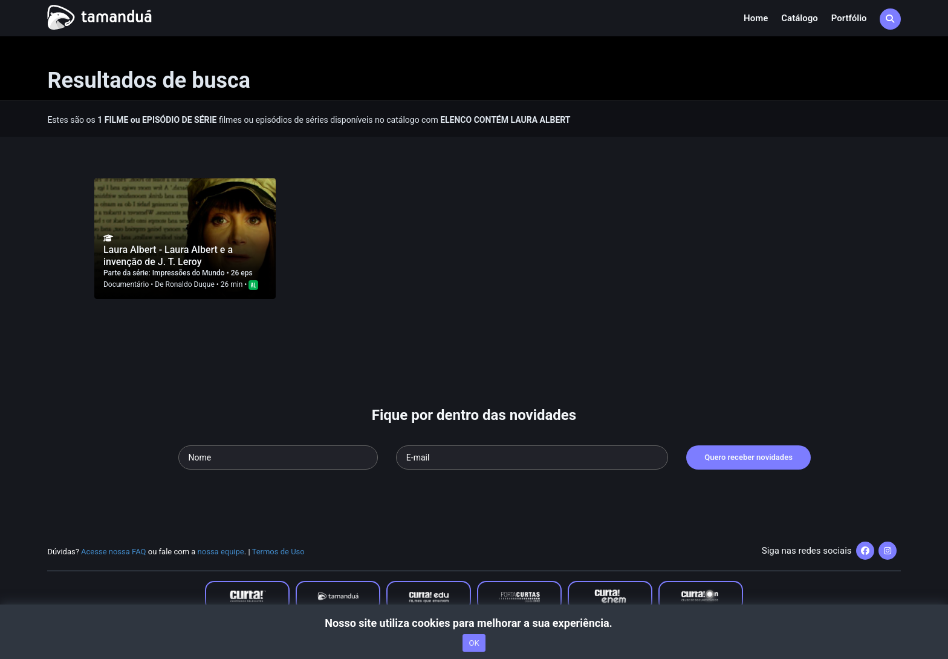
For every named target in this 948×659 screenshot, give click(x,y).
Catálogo (799, 18)
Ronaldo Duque (190, 284)
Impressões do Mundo (189, 273)
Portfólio (849, 18)
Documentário (126, 284)
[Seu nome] (278, 457)
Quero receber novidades (748, 457)
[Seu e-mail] (532, 457)
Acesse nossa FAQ (113, 551)
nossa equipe (221, 551)
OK (474, 643)
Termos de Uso (278, 551)
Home (756, 18)
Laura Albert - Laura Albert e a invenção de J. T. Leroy (168, 255)
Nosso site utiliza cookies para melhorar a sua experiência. (474, 623)
